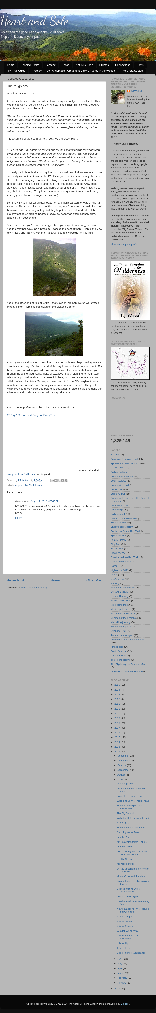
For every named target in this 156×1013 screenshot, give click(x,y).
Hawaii (114, 566)
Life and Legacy (119, 591)
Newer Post (15, 580)
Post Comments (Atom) (34, 587)
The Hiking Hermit (120, 660)
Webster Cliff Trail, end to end (133, 818)
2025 (117, 689)
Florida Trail (117, 548)
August (121, 774)
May (120, 963)
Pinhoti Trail (117, 646)
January (122, 982)
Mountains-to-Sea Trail (123, 613)
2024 (117, 694)
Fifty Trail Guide (15, 70)
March (121, 973)
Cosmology (117, 509)
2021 (117, 708)
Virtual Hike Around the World (127, 671)
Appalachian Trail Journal (29, 485)
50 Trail (115, 454)
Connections (122, 64)
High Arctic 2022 (119, 570)
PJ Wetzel (136, 91)
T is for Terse (124, 948)
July (119, 779)
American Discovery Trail (124, 459)
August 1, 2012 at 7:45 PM (44, 501)
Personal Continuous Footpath (127, 639)
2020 (117, 713)
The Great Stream (132, 70)
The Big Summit (125, 813)
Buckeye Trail (118, 493)
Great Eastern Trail (121, 561)
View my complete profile (124, 244)
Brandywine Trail (120, 485)
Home (10, 64)
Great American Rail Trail (124, 557)
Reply (18, 517)
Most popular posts (121, 609)
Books (65, 64)
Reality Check (124, 859)
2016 (117, 732)
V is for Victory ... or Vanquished (127, 937)
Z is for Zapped (125, 916)
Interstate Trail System (123, 587)
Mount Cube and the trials (131, 876)
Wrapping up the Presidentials (133, 800)
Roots (140, 64)
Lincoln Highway (119, 596)
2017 (117, 727)
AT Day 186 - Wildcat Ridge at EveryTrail (31, 415)
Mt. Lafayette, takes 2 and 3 (132, 842)
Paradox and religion (122, 635)
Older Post (94, 580)
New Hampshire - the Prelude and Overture (133, 910)
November (123, 760)
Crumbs (104, 64)
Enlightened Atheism (122, 527)
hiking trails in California (21, 474)
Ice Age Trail (117, 579)
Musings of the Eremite (123, 618)
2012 (117, 751)
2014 (117, 742)
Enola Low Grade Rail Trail (125, 531)
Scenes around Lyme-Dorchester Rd (129, 890)
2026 (117, 684)
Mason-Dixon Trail (120, 600)
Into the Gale (124, 837)
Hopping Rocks (30, 64)
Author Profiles (119, 472)
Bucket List (117, 489)
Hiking (114, 574)
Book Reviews (118, 480)
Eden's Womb (118, 522)
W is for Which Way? (128, 931)
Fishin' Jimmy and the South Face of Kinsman (132, 853)
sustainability (118, 655)
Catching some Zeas (128, 832)
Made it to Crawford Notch (131, 827)
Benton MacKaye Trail (123, 476)
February (122, 977)
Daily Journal (118, 514)
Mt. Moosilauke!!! (126, 863)
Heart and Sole (34, 20)
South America (119, 651)
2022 (117, 703)
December (123, 755)
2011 (117, 988)
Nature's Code (84, 64)
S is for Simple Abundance (131, 952)
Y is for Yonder (125, 921)
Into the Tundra (125, 846)
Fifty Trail (116, 544)
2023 (117, 699)
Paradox (50, 64)
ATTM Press (117, 467)
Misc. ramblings (119, 604)
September (123, 770)
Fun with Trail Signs (127, 896)
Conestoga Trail (119, 505)
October (122, 765)
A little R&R (123, 823)
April (120, 968)
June (120, 958)
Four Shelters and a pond (130, 796)
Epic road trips (118, 535)
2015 (117, 737)
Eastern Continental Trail (124, 518)
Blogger (125, 1004)
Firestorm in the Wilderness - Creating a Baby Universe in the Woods (73, 70)
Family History (118, 540)
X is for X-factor (125, 926)
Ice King (115, 583)
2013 (117, 746)
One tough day (125, 783)
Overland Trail (118, 631)
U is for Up (122, 943)
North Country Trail (121, 626)
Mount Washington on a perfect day (130, 807)
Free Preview (118, 553)
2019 (117, 718)
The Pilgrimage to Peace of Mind (128, 664)
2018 (117, 723)
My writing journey (120, 622)
